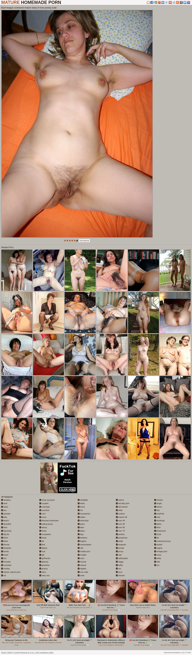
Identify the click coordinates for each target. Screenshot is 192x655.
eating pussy (46, 524)
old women (122, 507)
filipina (43, 548)
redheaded (122, 558)
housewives (84, 514)
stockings (159, 521)
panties (120, 534)
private (120, 548)
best (4, 527)
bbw (4, 517)
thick (157, 527)
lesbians (82, 538)
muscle (82, 562)
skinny (158, 507)
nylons (120, 500)
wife (157, 562)
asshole (5, 514)
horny (81, 507)
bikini (4, 538)
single (158, 503)
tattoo (157, 524)
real (118, 555)
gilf (41, 555)
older (119, 510)
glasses (43, 562)
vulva (157, 555)
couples (43, 503)
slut (157, 510)
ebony (43, 527)
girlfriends (44, 558)
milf (80, 548)
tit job (157, 534)
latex (81, 527)
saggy (119, 562)
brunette (6, 562)
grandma (44, 565)
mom (81, 558)
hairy (42, 572)
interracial (83, 521)
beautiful (6, 524)
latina (81, 531)
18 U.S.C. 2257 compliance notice (41, 653)
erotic (43, 531)
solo (157, 517)
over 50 (120, 524)
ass (3, 510)
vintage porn (160, 551)
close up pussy (47, 500)
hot (80, 510)
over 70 (120, 531)
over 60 (120, 527)
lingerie (82, 541)
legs (81, 534)
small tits (159, 514)
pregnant (121, 545)
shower (158, 500)
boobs (5, 551)
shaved (120, 575)
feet (42, 545)
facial (42, 538)
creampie (44, 507)
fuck (42, 551)
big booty (6, 531)
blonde (5, 545)
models (82, 555)
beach (5, 521)
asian (4, 507)
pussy (119, 551)
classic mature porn (10, 572)
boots (4, 555)
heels (81, 503)
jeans (81, 524)
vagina (158, 548)
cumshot (44, 510)
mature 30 (121, 517)
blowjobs (6, 548)
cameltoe (6, 565)
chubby (5, 569)
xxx (156, 565)
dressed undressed (48, 521)
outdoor (120, 514)
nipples (82, 569)
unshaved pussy (162, 541)
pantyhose (121, 538)
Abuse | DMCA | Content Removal (14, 653)
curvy (42, 517)
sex (118, 569)
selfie (119, 565)
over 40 (120, 521)
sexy (119, 572)
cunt (42, 514)
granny (43, 569)
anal (4, 503)
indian (81, 517)
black (4, 541)
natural (82, 565)
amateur (6, 500)
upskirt (158, 545)
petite (119, 541)
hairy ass (44, 575)
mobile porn (84, 551)
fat (41, 541)
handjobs (83, 500)
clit (3, 575)
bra (3, 558)
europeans (45, 534)
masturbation (84, 545)
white (157, 558)
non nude (83, 572)
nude (81, 575)
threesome (160, 531)
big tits (5, 534)
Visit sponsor (84, 241)
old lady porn (122, 503)
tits (156, 538)
